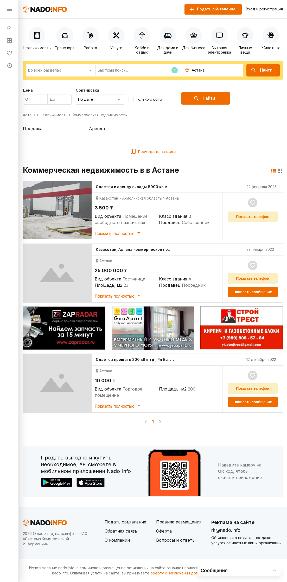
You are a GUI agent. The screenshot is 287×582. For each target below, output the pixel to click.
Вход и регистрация (264, 9)
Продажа (32, 128)
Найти (261, 70)
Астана (29, 115)
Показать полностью (118, 233)
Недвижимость (54, 115)
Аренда (97, 128)
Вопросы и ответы (175, 540)
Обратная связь (121, 531)
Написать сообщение (252, 292)
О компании (117, 540)
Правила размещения (178, 522)
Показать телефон (252, 217)
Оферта (164, 531)
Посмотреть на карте (153, 152)
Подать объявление (125, 522)
